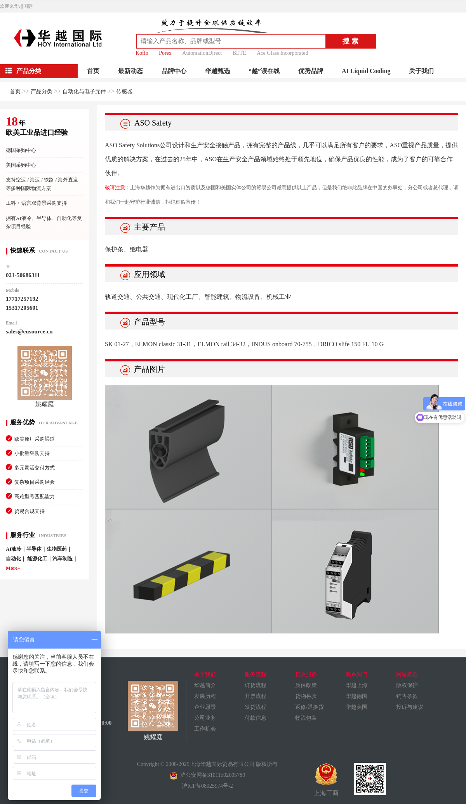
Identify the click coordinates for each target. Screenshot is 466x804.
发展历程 (205, 696)
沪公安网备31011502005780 (207, 775)
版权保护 (407, 685)
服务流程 (255, 674)
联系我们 (356, 674)
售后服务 (306, 674)
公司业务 (205, 718)
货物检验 (306, 696)
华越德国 (356, 696)
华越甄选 (217, 71)
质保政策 (306, 685)
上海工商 (326, 779)
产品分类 (41, 91)
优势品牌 (310, 71)
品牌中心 (174, 71)
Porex (165, 53)
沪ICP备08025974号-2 (207, 786)
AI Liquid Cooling (366, 71)
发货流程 (255, 707)
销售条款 (407, 696)
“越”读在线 (264, 71)
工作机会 (205, 729)
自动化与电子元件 (84, 91)
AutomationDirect (202, 53)
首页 (93, 71)
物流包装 (306, 718)
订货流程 (255, 685)
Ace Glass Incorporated (282, 53)
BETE (239, 53)
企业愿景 (205, 707)
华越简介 (205, 685)
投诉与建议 (409, 707)
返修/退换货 (309, 707)
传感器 (124, 91)
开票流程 (255, 696)
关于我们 (421, 71)
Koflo (142, 53)
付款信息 (255, 718)
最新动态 (130, 71)
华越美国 (356, 707)
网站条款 (407, 674)
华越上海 (356, 685)
